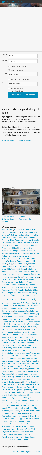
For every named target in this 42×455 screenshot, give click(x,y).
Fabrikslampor (31, 287)
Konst (4, 237)
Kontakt (37, 452)
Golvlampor (6, 308)
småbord (20, 392)
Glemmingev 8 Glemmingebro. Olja (15, 306)
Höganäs (9, 316)
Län (5, 73)
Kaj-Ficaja (13, 324)
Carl (36, 272)
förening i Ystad (8, 235)
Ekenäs (29, 282)
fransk (28, 293)
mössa (10, 361)
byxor (4, 269)
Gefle (23, 303)
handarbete (24, 314)
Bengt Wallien (24, 258)
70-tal (36, 245)
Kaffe (6, 324)
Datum (4, 60)
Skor (3, 390)
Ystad (21, 432)
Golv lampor (34, 306)
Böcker (4, 232)
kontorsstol (17, 335)
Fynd (7, 295)
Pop (37, 369)
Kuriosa (11, 340)
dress (10, 282)
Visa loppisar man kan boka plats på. (17, 90)
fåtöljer (13, 295)
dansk (25, 279)
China (37, 277)
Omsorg (13, 366)
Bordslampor (33, 264)
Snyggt (37, 392)
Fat (12, 290)
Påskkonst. (6, 374)
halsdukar (34, 311)
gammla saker (7, 303)
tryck (23, 230)
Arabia (4, 256)
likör (36, 340)
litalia (26, 237)
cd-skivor (10, 277)
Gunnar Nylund (7, 311)
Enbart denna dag (17, 70)
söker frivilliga (20, 408)
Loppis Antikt (21, 345)
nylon (10, 363)
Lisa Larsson (7, 342)
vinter (4, 429)
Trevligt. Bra (6, 416)
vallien (4, 421)
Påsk (36, 371)
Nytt (28, 363)
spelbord (24, 400)
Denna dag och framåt (18, 66)
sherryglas (11, 387)
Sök (22, 1)
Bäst (18, 269)
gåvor (27, 311)
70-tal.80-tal (6, 248)
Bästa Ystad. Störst (20, 272)
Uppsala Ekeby (25, 419)
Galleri (17, 300)
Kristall (21, 337)
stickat (12, 403)
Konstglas (31, 332)
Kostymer (5, 337)
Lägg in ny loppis (12, 1)
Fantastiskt (6, 290)
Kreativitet (14, 337)
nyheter (4, 363)
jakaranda (13, 321)
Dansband (18, 279)
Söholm (11, 408)
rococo (36, 377)
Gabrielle (5, 300)
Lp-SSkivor (24, 350)
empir (13, 285)
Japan (20, 321)
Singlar (23, 387)
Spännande (33, 400)
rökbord (5, 382)
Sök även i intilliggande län (20, 79)
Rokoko (5, 379)
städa (12, 405)
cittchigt (5, 279)
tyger (23, 416)
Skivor (29, 387)
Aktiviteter (13, 253)
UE (27, 416)
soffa (3, 395)
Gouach (14, 308)
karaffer (27, 324)
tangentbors (14, 411)
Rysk (37, 379)
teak (27, 411)
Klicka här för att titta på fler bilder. (15, 216)
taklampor (5, 411)
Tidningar (5, 413)
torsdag (18, 413)
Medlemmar (19, 356)
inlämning (28, 235)
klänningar (17, 332)
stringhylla (5, 405)
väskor (27, 429)
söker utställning (32, 408)
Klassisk (10, 230)
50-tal (26, 245)
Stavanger (5, 403)
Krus (32, 337)
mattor (11, 356)
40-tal (21, 245)
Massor (33, 353)
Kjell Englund (7, 329)
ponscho (31, 369)
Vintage (33, 426)
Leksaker (30, 340)
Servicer (29, 384)
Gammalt (28, 299)
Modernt (32, 237)
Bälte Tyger (11, 269)
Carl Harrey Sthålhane (10, 274)
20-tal (4, 230)
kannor (20, 324)
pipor (20, 369)
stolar (30, 403)
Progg (10, 371)
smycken (12, 392)
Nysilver (23, 363)
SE (23, 382)
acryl (24, 248)
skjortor (17, 230)
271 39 (9, 245)
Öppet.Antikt (6, 440)
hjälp (37, 314)
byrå (33, 266)
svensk (4, 408)
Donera (4, 282)
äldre (27, 437)
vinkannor (25, 426)
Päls (12, 374)
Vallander (35, 419)
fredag (34, 293)
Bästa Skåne (7, 272)
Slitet (35, 390)
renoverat (19, 374)
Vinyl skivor (11, 243)
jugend (37, 321)
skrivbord (9, 390)
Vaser (10, 421)
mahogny (17, 353)
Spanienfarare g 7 (8, 398)
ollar (36, 363)
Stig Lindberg (21, 403)
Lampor (23, 340)
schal (23, 240)
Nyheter (29, 452)
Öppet (32, 437)
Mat (38, 353)
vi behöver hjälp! (19, 421)
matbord (5, 356)
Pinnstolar (5, 240)
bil (34, 261)
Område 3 (5, 366)
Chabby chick (28, 277)
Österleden (16, 440)
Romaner (12, 379)
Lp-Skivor (15, 350)
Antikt (34, 230)
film (25, 290)
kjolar (15, 329)
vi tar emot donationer (28, 424)
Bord (25, 264)
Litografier (21, 342)
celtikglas (18, 277)
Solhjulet (9, 395)
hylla (3, 316)
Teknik (32, 411)
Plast (12, 240)
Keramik (28, 327)
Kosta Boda (32, 335)
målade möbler (15, 358)
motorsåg (5, 358)
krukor (27, 337)
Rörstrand (12, 382)
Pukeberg (29, 371)
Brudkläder (12, 266)
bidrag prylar (27, 261)
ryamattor (30, 379)
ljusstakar (5, 345)
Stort (34, 403)
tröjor (18, 416)
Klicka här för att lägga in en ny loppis (16, 140)
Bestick (13, 261)
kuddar (4, 340)
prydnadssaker (19, 371)
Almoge (26, 253)
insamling (16, 319)
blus (14, 264)
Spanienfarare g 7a (23, 398)
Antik (32, 253)
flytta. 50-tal (32, 290)
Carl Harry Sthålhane (28, 274)
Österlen (25, 440)
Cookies (20, 452)
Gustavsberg (19, 311)
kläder (27, 329)
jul (2, 324)
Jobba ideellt (29, 321)
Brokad (4, 266)
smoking (5, 392)
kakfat (35, 235)
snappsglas (29, 392)
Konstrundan (7, 335)
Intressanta (25, 319)
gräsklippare (23, 308)
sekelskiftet (6, 384)
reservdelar (28, 374)
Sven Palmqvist (33, 405)
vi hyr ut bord (31, 421)
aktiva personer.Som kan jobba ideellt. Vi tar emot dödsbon (18, 250)
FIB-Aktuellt (12, 232)
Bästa (23, 269)
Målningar (26, 358)
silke (17, 387)
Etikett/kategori (4, 55)
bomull (20, 264)
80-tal (14, 248)
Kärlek (17, 340)
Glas (38, 303)
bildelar (4, 264)
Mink (27, 356)
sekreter (14, 384)
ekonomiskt (6, 285)
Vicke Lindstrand (8, 426)
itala (32, 319)
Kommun (4, 83)
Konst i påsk (12, 237)
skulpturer (18, 390)
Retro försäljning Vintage (11, 377)
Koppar (20, 237)
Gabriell (33, 295)
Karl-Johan (6, 327)
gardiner (16, 303)
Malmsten (25, 353)
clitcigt (10, 279)
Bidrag (19, 261)
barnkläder (12, 256)
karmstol (14, 327)
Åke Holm (35, 243)
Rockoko (30, 377)
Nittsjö (28, 361)
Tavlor (22, 411)
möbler (4, 361)
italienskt (5, 321)
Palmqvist (28, 366)
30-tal (15, 245)
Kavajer (21, 327)
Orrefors (21, 366)
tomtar (28, 240)
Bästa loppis (31, 269)
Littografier (30, 342)
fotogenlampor (7, 293)
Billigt (10, 264)
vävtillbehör (14, 432)
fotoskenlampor (19, 293)
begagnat (20, 256)
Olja (32, 363)
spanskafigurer (7, 400)
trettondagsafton (28, 413)
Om (13, 452)
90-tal (19, 248)
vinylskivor (20, 429)
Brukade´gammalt (24, 266)
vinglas (18, 426)
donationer (33, 279)
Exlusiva (21, 287)
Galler (12, 300)
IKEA (36, 316)
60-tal (31, 245)
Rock (24, 377)
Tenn (38, 411)
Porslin (28, 230)
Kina (34, 327)
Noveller (35, 361)
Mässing (34, 358)
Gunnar (32, 308)
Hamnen (16, 314)
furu (35, 232)
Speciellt (17, 400)
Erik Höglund (12, 287)
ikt (2, 319)
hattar (32, 314)
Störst (18, 405)
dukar (15, 282)
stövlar (23, 405)
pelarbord (5, 369)
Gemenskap (19, 235)
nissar (22, 361)
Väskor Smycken (23, 243)
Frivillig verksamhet (25, 232)
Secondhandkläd (31, 382)
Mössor (17, 361)
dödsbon (22, 282)
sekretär (21, 384)
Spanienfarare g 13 (21, 395)
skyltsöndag (27, 390)
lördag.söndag (7, 353)
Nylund (16, 363)
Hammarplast (7, 314)
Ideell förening (19, 316)
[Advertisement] (21, 28)
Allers (20, 253)
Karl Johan (35, 324)
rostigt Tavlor (21, 379)
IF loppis (29, 316)
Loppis (12, 345)
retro (35, 374)
